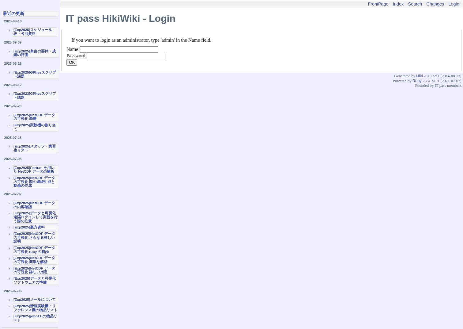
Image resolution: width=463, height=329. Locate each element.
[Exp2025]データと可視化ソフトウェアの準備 (34, 280)
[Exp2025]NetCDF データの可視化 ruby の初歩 (34, 250)
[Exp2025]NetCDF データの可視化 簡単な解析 (34, 260)
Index (398, 4)
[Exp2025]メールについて (34, 299)
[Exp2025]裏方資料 (29, 227)
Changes (435, 4)
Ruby (417, 80)
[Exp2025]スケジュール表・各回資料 (32, 32)
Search (415, 4)
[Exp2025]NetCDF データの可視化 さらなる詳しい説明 (34, 237)
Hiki (419, 76)
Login (454, 4)
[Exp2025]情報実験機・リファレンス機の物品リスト (35, 308)
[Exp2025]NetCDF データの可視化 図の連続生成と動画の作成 (34, 181)
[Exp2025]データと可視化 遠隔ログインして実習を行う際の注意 (35, 217)
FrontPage (378, 4)
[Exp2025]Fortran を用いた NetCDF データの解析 (34, 170)
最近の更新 (13, 13)
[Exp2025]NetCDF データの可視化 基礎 (34, 117)
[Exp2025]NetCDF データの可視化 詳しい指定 (34, 270)
